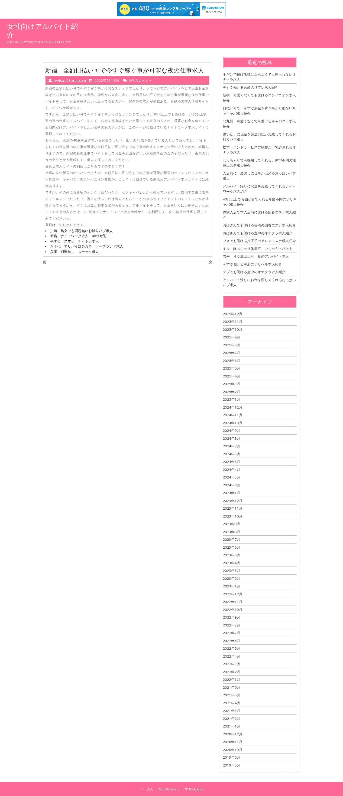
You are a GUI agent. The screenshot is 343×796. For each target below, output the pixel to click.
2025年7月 (231, 352)
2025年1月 (231, 399)
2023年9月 (231, 523)
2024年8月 (231, 438)
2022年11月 (232, 601)
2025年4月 (231, 376)
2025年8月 (231, 345)
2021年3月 (231, 710)
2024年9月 (231, 430)
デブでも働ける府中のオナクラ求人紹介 (254, 271)
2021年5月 (231, 695)
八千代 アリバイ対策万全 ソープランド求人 (86, 246)
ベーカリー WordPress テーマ (164, 789)
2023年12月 (232, 500)
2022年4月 (231, 656)
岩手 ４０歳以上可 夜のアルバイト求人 (256, 256)
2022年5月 (231, 648)
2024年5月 (231, 461)
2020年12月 (232, 734)
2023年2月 (231, 578)
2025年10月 (232, 329)
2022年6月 (231, 640)
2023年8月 (231, 531)
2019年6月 (231, 757)
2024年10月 (232, 422)
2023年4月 (231, 562)
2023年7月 (231, 539)
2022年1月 (231, 679)
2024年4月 (231, 469)
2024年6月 (231, 454)
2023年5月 (231, 555)
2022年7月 (231, 632)
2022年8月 (231, 625)
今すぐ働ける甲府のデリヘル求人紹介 (252, 264)
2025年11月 (232, 321)
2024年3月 (231, 477)
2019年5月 (231, 765)
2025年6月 (231, 360)
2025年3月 (231, 383)
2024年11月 (232, 415)
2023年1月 (231, 586)
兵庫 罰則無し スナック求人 (74, 251)
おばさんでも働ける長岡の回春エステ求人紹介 (259, 225)
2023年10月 (232, 516)
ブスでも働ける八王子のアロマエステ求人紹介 (259, 240)
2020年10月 (232, 749)
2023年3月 (231, 570)
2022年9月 (231, 617)
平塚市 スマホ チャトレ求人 (74, 241)
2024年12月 (232, 407)
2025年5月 (231, 368)
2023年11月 (232, 508)
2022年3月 (231, 664)
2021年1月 (231, 726)
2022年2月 (231, 671)
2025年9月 (231, 337)
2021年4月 (231, 703)
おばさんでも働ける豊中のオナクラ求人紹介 (257, 233)
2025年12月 (232, 313)
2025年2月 (231, 391)
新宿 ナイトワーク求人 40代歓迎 (78, 235)
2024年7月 (231, 446)
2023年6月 (231, 547)
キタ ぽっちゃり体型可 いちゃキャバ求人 (257, 248)
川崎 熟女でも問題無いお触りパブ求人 (81, 230)
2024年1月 (231, 492)
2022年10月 (232, 609)
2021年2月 (231, 718)
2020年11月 (232, 741)
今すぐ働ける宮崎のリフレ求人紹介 (250, 87)
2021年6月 (231, 687)
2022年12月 (232, 594)
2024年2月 (231, 485)
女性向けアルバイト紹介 (42, 30)
